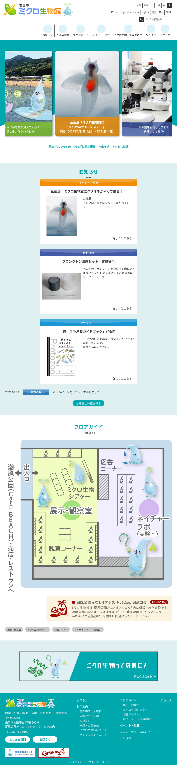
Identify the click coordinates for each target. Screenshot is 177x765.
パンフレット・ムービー (95, 735)
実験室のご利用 (89, 716)
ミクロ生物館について (93, 730)
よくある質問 (17, 739)
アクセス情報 (120, 146)
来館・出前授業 (89, 725)
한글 (154, 12)
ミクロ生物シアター (135, 709)
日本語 (114, 12)
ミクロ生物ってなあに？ (128, 35)
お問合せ (45, 739)
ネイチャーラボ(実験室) (138, 719)
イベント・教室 (101, 35)
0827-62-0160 (19, 731)
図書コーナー (131, 714)
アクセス (165, 35)
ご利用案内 (62, 35)
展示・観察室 (131, 705)
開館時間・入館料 (91, 711)
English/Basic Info (130, 12)
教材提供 (85, 721)
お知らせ (47, 35)
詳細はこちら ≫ (154, 131)
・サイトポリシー (75, 762)
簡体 (161, 12)
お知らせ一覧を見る (88, 403)
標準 (145, 5)
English (145, 12)
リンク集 (151, 35)
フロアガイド (80, 35)
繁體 (168, 12)
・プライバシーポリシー (99, 762)
